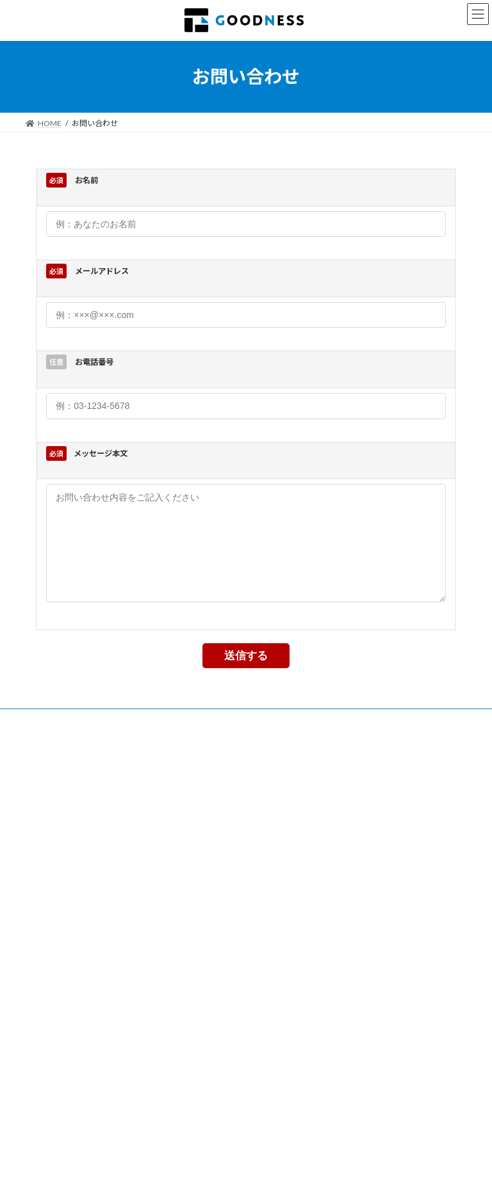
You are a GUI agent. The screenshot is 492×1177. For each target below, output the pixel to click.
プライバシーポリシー (187, 739)
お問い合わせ (273, 739)
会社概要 (108, 739)
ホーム (49, 1043)
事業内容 (52, 739)
